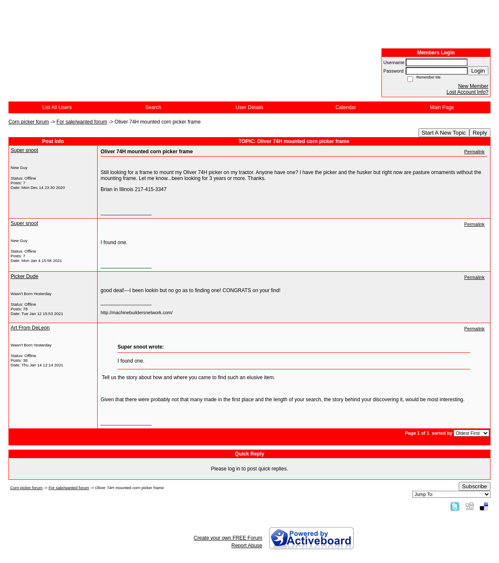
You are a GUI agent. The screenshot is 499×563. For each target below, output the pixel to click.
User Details (249, 107)
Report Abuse (246, 546)
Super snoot (24, 150)
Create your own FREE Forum (228, 538)
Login (478, 71)
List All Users (57, 107)
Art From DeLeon (30, 328)
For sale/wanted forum (81, 122)
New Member (473, 86)
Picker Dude (24, 276)
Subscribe (474, 486)
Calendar (345, 107)
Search (153, 107)
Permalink (474, 151)
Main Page (442, 107)
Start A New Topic (444, 132)
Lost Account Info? (467, 92)
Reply (480, 132)
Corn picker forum (28, 122)
